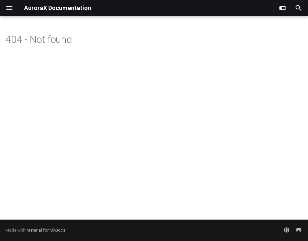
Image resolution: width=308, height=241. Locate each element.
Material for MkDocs (45, 230)
